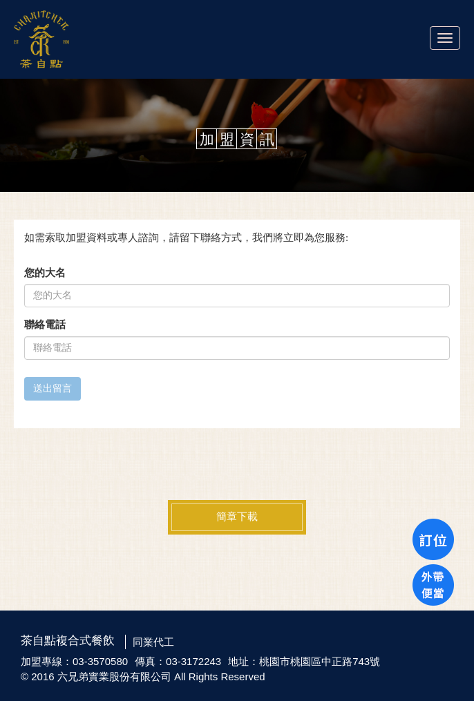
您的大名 (45, 272)
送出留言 (52, 388)
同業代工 (153, 642)
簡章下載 (237, 516)
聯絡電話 (45, 324)
